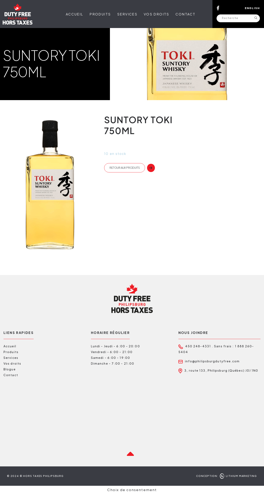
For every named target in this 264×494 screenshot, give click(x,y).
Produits (100, 14)
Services (127, 14)
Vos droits (156, 14)
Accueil (74, 14)
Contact (185, 14)
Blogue (10, 369)
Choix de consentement (132, 489)
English (252, 8)
